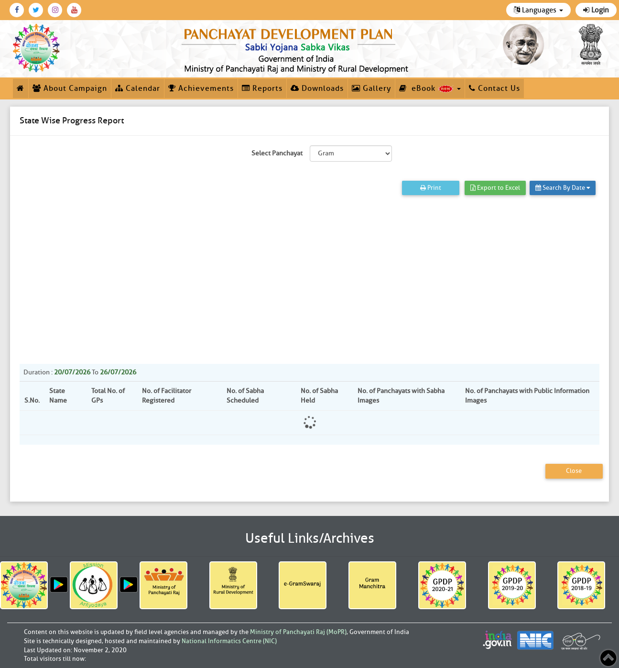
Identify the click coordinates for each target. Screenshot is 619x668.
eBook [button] (430, 88)
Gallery (371, 88)
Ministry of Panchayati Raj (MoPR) (298, 632)
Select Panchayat (277, 153)
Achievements (201, 88)
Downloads (317, 88)
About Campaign (70, 88)
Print (430, 188)
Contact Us (494, 88)
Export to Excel (495, 188)
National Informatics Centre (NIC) (229, 641)
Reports (262, 88)
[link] (296, 48)
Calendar (137, 88)
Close (574, 471)
